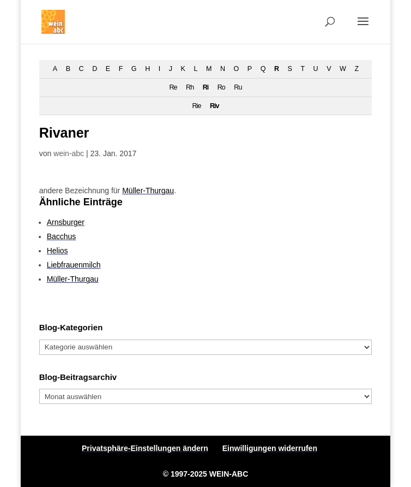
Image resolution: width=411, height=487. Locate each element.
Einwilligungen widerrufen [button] (269, 448)
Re (173, 87)
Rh (190, 87)
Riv (214, 106)
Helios (57, 250)
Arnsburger (65, 222)
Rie (196, 106)
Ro (221, 87)
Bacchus (61, 236)
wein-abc (68, 153)
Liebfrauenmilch (74, 264)
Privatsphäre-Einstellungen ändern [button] (145, 448)
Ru (237, 87)
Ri (206, 87)
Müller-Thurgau (148, 190)
